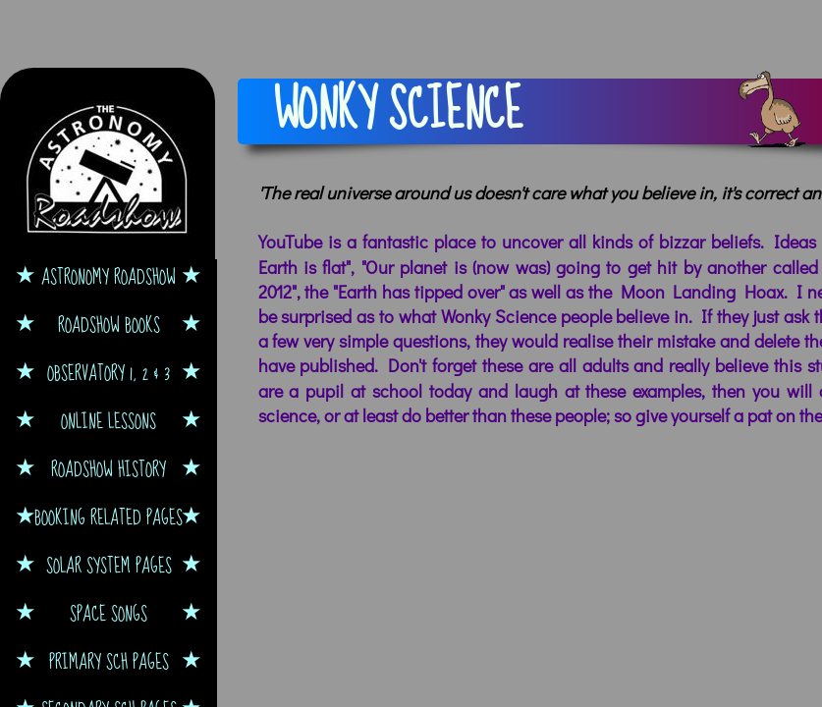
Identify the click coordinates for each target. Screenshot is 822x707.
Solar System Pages (109, 565)
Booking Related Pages (108, 517)
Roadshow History (108, 469)
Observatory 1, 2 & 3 (108, 372)
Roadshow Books (109, 324)
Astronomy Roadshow (108, 276)
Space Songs (108, 613)
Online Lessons (108, 421)
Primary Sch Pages (109, 661)
